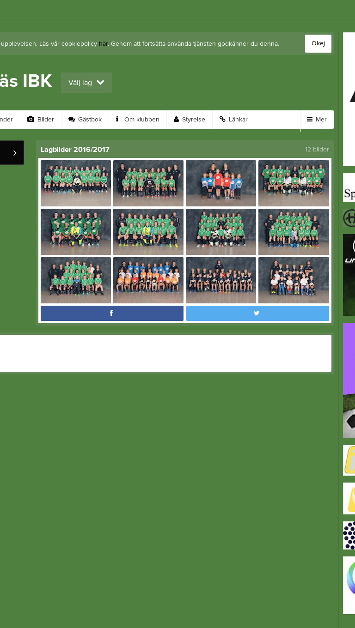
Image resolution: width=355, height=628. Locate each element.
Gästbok (85, 119)
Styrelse (189, 119)
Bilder (40, 119)
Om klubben (137, 119)
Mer (317, 119)
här (103, 44)
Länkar (234, 119)
